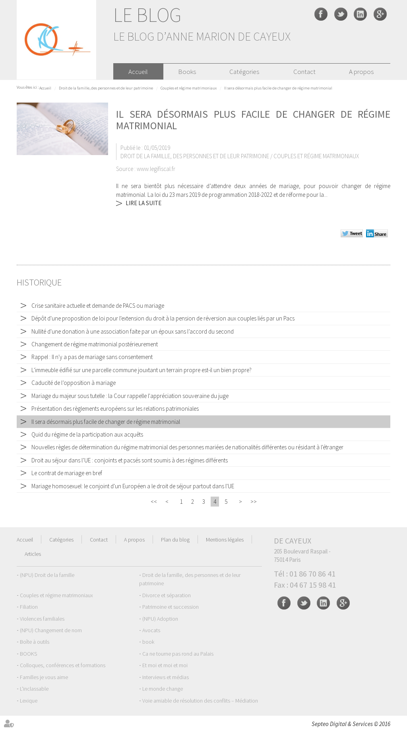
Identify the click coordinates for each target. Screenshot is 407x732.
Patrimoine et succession (170, 606)
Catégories (244, 71)
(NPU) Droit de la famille (47, 575)
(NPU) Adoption (160, 618)
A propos (361, 71)
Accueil (138, 71)
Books (187, 71)
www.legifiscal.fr (156, 169)
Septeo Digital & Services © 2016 (351, 724)
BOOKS (28, 653)
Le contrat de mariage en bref (66, 473)
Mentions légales (225, 539)
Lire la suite (143, 203)
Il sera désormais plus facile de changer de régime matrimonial (278, 88)
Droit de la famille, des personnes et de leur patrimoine (106, 88)
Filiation (29, 606)
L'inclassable (34, 688)
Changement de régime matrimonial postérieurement (94, 344)
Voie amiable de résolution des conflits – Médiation (200, 700)
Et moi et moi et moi (165, 665)
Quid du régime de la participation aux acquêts (87, 434)
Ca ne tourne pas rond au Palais (177, 653)
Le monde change (162, 688)
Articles (33, 553)
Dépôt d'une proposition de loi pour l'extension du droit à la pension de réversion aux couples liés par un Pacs (163, 318)
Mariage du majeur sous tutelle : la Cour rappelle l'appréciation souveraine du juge (130, 396)
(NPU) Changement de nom (51, 630)
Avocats (151, 630)
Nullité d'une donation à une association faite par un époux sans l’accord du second (132, 331)
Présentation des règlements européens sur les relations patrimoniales (115, 408)
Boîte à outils (34, 641)
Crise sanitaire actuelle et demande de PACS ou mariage (97, 305)
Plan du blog (175, 539)
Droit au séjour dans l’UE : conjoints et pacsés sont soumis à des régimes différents (129, 460)
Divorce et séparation (166, 595)
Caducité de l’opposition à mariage (73, 382)
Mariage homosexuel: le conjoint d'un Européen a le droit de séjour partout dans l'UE (132, 486)
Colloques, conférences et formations (62, 665)
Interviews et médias (165, 677)
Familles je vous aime (44, 677)
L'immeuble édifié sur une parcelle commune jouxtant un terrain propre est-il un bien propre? (141, 370)
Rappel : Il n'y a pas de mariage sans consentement (92, 357)
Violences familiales (42, 618)
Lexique (28, 700)
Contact (304, 71)
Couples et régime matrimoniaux (189, 88)
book (148, 641)
